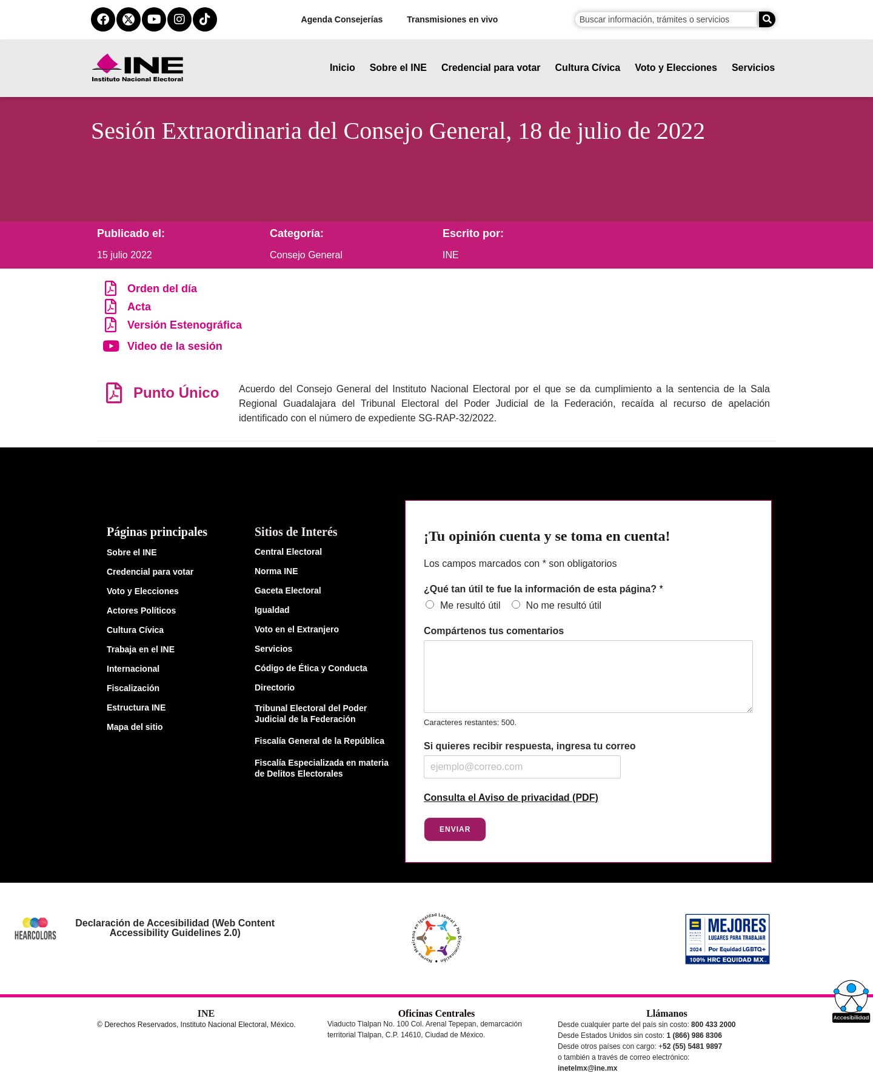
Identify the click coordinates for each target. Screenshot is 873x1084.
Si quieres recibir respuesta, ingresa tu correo (529, 746)
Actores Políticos (141, 610)
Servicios (753, 67)
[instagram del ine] (179, 19)
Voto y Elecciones (676, 67)
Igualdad (272, 610)
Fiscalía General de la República (319, 741)
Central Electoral (288, 552)
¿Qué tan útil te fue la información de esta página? (543, 589)
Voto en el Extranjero (297, 629)
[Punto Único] (113, 392)
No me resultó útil (564, 605)
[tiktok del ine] (205, 19)
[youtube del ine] (154, 19)
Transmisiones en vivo (452, 19)
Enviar (455, 829)
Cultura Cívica (588, 67)
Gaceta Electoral (288, 590)
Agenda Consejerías (342, 19)
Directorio (275, 687)
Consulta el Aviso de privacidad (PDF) (511, 797)
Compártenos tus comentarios (494, 631)
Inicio (342, 67)
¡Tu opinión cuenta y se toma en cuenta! (547, 536)
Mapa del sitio (135, 727)
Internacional (133, 669)
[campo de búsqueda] (666, 19)
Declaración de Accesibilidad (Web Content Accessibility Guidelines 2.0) (175, 928)
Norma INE (276, 571)
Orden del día (162, 289)
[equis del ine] (128, 19)
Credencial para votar (491, 67)
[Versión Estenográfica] (110, 324)
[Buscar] (767, 19)
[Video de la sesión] (110, 345)
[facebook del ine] (103, 19)
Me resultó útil (470, 605)
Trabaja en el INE (141, 649)
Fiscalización (133, 688)
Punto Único (176, 392)
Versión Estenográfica (184, 325)
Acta (139, 307)
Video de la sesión (174, 346)
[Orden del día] (110, 288)
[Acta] (110, 306)
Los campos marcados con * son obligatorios (520, 563)
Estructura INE (136, 707)
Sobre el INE (398, 67)
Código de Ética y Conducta (311, 668)
